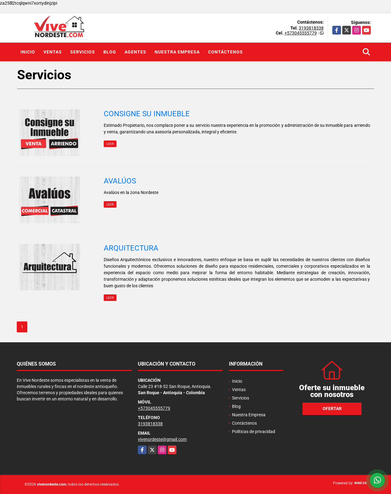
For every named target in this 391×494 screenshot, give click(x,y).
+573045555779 (300, 32)
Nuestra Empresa (177, 51)
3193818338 (311, 27)
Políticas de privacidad (253, 431)
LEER (110, 143)
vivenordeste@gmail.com (162, 439)
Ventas (52, 51)
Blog (109, 51)
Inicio (27, 51)
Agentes (135, 51)
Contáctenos (225, 51)
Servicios (82, 51)
